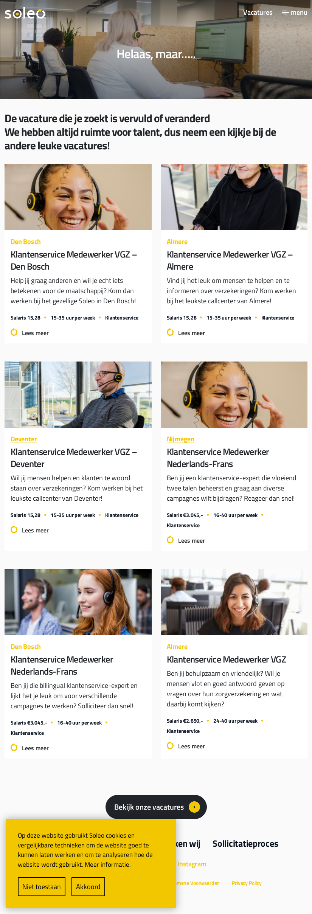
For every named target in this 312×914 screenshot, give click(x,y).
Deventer (24, 439)
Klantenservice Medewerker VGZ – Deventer (74, 457)
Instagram (191, 864)
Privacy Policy (247, 883)
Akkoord (88, 886)
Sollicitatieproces (245, 843)
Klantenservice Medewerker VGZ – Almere (230, 260)
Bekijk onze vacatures (149, 807)
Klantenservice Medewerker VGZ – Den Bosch (74, 260)
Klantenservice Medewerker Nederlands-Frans (218, 457)
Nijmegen (180, 439)
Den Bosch (26, 241)
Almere (177, 241)
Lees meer (35, 332)
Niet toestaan (41, 886)
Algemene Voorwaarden (193, 883)
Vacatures (257, 12)
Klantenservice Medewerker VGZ (226, 659)
